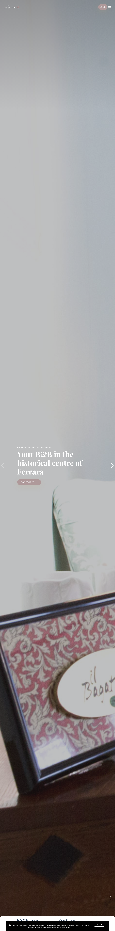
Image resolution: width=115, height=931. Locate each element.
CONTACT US (29, 482)
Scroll (110, 901)
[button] (112, 465)
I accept (99, 925)
